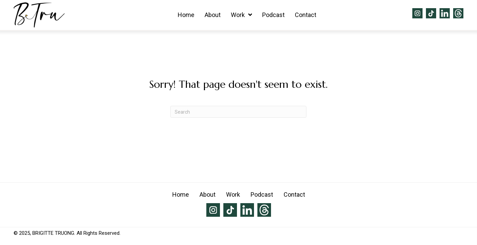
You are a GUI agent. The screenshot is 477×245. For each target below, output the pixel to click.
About (208, 194)
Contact (294, 194)
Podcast (262, 194)
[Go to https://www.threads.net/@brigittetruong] (458, 13)
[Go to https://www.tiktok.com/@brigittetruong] (431, 13)
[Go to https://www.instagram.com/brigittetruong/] (417, 13)
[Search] (238, 112)
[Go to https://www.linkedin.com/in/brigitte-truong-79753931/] (445, 13)
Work (233, 194)
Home (180, 194)
